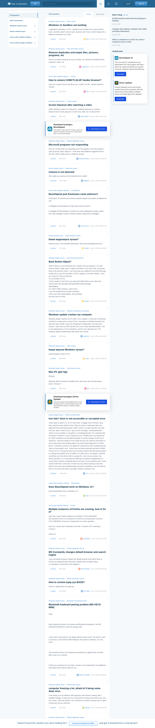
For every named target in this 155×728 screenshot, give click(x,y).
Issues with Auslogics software (21, 43)
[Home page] (100, 4)
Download (120, 74)
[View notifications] (108, 4)
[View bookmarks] (116, 4)
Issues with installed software (20, 37)
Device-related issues (17, 31)
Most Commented (16, 20)
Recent (88, 14)
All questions (14, 15)
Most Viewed (100, 14)
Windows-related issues (18, 26)
